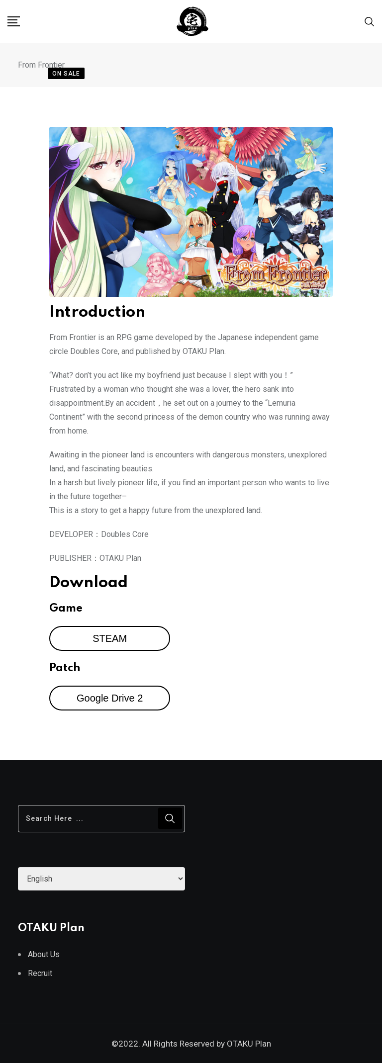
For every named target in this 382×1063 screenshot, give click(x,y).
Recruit (40, 973)
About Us (44, 954)
